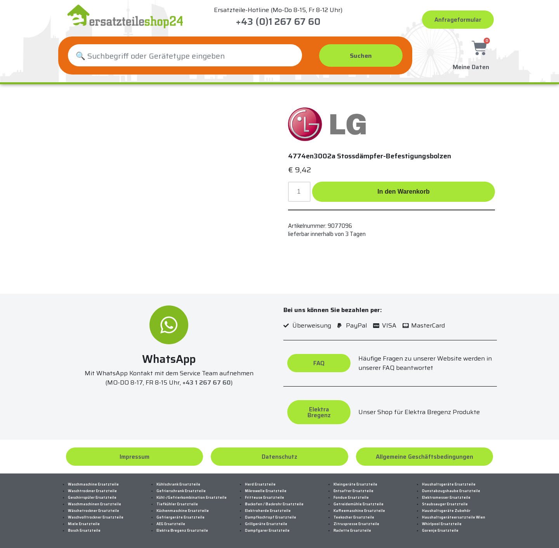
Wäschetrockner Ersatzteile (93, 510)
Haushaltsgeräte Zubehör (446, 510)
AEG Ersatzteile (170, 524)
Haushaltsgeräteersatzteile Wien (453, 517)
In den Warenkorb (403, 191)
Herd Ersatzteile (260, 484)
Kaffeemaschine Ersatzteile (359, 510)
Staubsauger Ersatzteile (445, 504)
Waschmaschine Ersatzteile (93, 484)
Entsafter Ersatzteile (353, 491)
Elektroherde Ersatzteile (268, 510)
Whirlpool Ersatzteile (442, 524)
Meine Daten (471, 65)
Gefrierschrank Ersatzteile (181, 491)
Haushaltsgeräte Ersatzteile (449, 484)
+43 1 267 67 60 (206, 383)
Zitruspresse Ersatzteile (356, 524)
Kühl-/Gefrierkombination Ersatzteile (191, 497)
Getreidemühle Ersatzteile (358, 504)
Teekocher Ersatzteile (353, 517)
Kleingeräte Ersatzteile (355, 484)
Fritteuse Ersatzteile (264, 497)
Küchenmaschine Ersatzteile (182, 510)
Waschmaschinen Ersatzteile (94, 504)
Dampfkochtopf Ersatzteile (270, 517)
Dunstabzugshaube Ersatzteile (451, 491)
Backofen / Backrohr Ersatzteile (274, 504)
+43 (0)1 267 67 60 (278, 21)
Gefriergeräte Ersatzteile (180, 517)
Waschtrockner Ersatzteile (92, 491)
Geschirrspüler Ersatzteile (92, 497)
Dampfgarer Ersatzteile (267, 530)
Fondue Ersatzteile (351, 497)
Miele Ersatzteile (84, 524)
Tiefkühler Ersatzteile (177, 504)
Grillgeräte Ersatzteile (266, 524)
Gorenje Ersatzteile (440, 530)
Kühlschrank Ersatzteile (178, 484)
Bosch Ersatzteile (84, 530)
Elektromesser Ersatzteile (446, 497)
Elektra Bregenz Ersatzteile (182, 530)
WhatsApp (169, 359)
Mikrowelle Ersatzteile (265, 491)
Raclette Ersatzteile (352, 530)
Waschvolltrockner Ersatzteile (95, 517)
